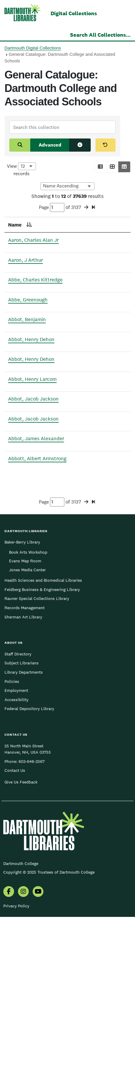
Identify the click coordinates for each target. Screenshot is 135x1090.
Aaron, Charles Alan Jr (22, 247)
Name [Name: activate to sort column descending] (15, 224)
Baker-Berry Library (22, 715)
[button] (100, 167)
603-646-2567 (32, 934)
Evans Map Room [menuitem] (25, 734)
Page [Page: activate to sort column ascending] (50, 224)
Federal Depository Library (29, 881)
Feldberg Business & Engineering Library (42, 762)
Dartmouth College (20, 1036)
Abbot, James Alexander (19, 589)
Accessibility (16, 872)
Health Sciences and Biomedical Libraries (43, 753)
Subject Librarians (21, 836)
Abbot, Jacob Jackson (17, 516)
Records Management (24, 780)
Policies (11, 854)
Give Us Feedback (20, 955)
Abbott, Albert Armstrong (20, 624)
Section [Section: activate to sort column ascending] (83, 224)
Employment (16, 863)
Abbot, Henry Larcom (16, 481)
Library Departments (23, 845)
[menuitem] (8, 1065)
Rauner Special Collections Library (36, 771)
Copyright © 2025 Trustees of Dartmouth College (49, 1045)
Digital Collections (74, 13)
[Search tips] (79, 145)
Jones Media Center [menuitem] (27, 743)
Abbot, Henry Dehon (16, 400)
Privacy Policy (16, 1079)
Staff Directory (17, 827)
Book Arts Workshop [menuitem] (28, 725)
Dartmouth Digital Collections (32, 48)
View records (21, 169)
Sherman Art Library (23, 790)
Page (51, 207)
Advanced (50, 145)
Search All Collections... (100, 34)
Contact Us (14, 943)
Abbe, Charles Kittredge (19, 310)
